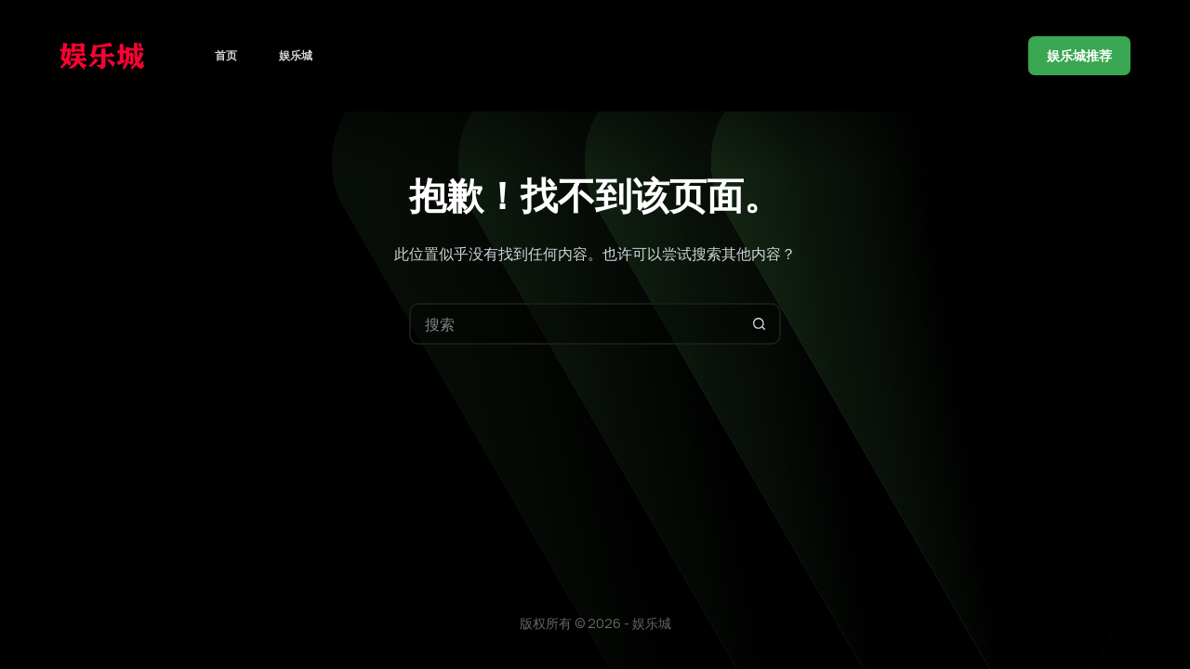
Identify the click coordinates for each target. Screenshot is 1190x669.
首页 (226, 55)
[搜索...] (574, 324)
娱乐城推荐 (1079, 55)
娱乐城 (295, 55)
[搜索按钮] (760, 324)
